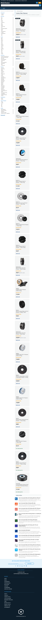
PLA (1, 17)
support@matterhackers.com (21, 573)
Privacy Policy (7, 604)
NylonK (2, 83)
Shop (5, 578)
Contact (6, 595)
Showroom (6, 581)
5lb (1, 105)
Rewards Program (8, 599)
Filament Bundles (3, 110)
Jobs (5, 601)
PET (1, 19)
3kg (1, 104)
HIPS (2, 30)
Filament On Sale (3, 112)
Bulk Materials (3, 109)
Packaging (3, 97)
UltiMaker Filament (4, 94)
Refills (2, 98)
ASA (1, 23)
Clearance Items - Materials (5, 113)
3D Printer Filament (19, 11)
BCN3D (2, 70)
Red (1, 49)
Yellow (2, 53)
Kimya (2, 75)
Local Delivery (7, 598)
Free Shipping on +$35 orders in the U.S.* (7, 0)
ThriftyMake (3, 93)
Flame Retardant (3, 59)
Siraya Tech (3, 89)
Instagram (20, 566)
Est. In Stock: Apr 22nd (19, 448)
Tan (1, 51)
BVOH (2, 29)
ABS (1, 18)
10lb (1, 106)
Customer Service (18, 0)
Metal (2, 25)
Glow (2, 61)
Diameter (3, 12)
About (5, 593)
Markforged (3, 80)
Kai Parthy (2, 76)
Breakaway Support (4, 28)
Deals (2, 108)
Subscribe (29, 563)
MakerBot (2, 79)
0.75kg (2, 102)
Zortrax (2, 95)
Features (2, 55)
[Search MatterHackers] (40, 5)
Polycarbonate (3, 31)
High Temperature (4, 62)
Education (6, 584)
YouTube (26, 566)
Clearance (2, 111)
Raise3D (2, 88)
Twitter (18, 566)
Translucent (3, 65)
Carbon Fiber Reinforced (4, 56)
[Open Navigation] (3, 8)
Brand (2, 66)
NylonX (2, 84)
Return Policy (7, 602)
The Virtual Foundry (4, 92)
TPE (1, 35)
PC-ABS (2, 32)
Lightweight (3, 63)
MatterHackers (3, 77)
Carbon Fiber (3, 26)
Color (2, 36)
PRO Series (3, 85)
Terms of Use (7, 605)
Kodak (2, 74)
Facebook (16, 566)
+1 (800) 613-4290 (24, 0)
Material (2, 16)
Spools (2, 99)
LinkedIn (22, 566)
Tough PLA (2, 22)
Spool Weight (3, 100)
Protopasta (2, 86)
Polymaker (2, 87)
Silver (2, 50)
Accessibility (7, 607)
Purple (2, 47)
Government (7, 587)
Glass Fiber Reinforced (4, 57)
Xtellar (2, 91)
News (5, 580)
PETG (2, 20)
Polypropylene (3, 33)
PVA (1, 27)
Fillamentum (3, 73)
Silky (2, 64)
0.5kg (2, 101)
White (2, 52)
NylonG (2, 82)
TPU (1, 34)
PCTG (2, 21)
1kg (1, 103)
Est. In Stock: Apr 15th (19, 470)
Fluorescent (3, 60)
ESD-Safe (2, 58)
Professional (7, 583)
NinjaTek (2, 81)
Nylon (2, 24)
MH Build (2, 78)
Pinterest (24, 566)
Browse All (3, 115)
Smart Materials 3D (4, 90)
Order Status (7, 596)
